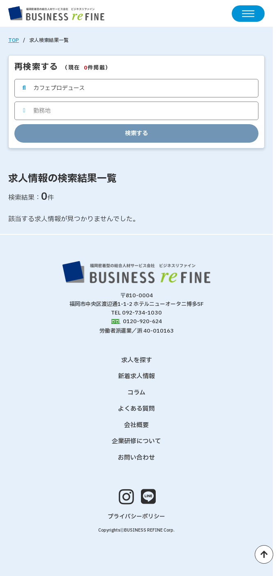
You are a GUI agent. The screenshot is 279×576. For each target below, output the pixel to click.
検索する (136, 133)
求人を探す (136, 360)
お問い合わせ (136, 458)
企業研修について (136, 441)
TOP (13, 40)
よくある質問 (136, 409)
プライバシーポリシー (136, 516)
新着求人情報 (136, 376)
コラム (136, 393)
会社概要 (136, 425)
